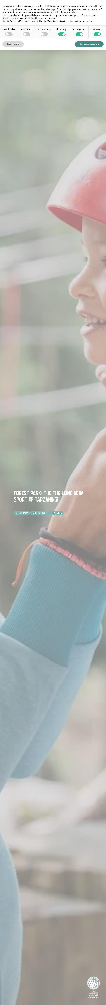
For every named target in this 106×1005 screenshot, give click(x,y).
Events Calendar (38, 513)
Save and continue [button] (89, 44)
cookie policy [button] (70, 12)
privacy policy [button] (12, 9)
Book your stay (22, 513)
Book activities (56, 513)
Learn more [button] (13, 44)
